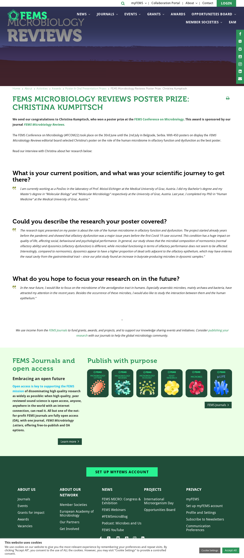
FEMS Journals (58, 330)
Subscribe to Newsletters (205, 519)
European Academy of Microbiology (77, 513)
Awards (178, 14)
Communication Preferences (198, 528)
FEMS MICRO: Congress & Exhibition (121, 501)
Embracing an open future (39, 378)
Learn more (68, 441)
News (82, 14)
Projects (152, 489)
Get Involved (69, 529)
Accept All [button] (231, 550)
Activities (42, 88)
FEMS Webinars (114, 510)
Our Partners (69, 522)
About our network (70, 492)
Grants (154, 14)
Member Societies (202, 22)
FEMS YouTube (113, 530)
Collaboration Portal (165, 3)
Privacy (193, 489)
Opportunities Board (159, 510)
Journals (105, 14)
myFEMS (137, 3)
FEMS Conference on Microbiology (159, 119)
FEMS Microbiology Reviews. (44, 124)
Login (226, 3)
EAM (232, 22)
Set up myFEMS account (122, 472)
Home (16, 88)
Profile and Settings (201, 513)
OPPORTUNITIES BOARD (212, 14)
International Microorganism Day (159, 501)
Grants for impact (31, 513)
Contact (207, 3)
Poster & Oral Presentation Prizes (85, 88)
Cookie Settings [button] (209, 550)
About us (26, 489)
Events (130, 14)
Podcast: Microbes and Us (121, 523)
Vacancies (25, 526)
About (190, 3)
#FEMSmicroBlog (115, 516)
